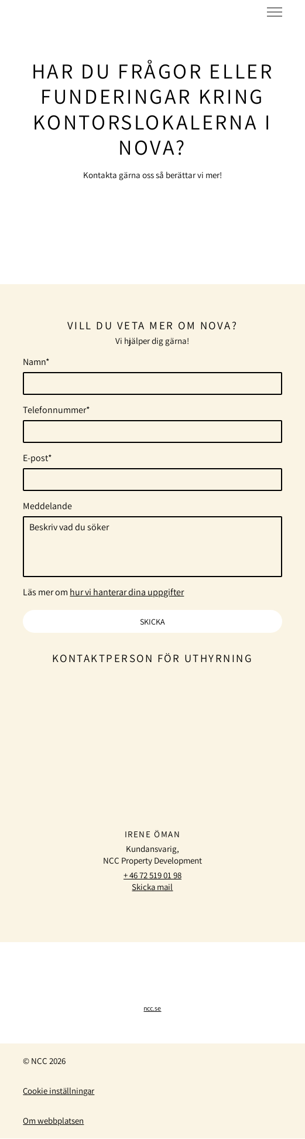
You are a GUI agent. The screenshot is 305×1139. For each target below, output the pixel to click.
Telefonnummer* (56, 410)
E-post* (37, 458)
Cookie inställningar (60, 1091)
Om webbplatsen (53, 1121)
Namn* (36, 362)
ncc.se (152, 1008)
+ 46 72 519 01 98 (152, 875)
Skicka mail (152, 887)
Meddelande (47, 506)
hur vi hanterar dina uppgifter (127, 592)
